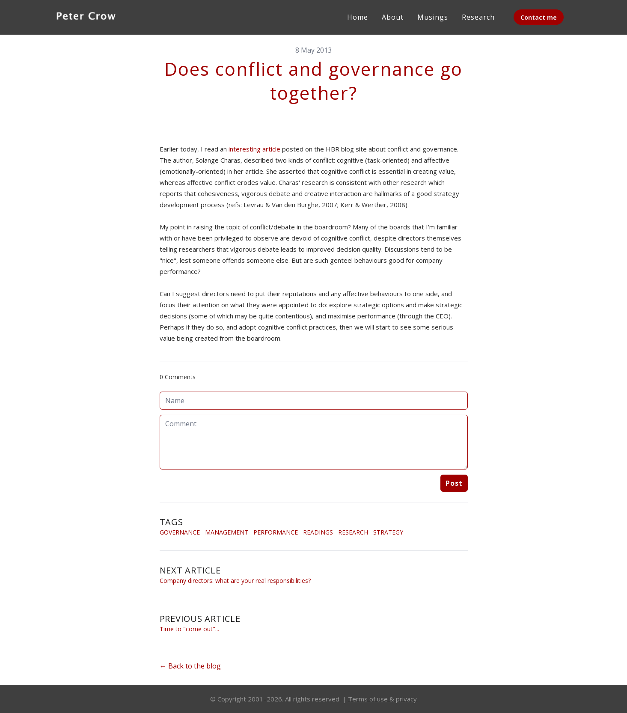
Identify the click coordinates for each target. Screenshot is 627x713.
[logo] (86, 17)
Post (454, 483)
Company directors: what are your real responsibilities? (235, 580)
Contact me (538, 17)
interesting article (254, 149)
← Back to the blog (190, 666)
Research (353, 532)
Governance (180, 532)
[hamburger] (132, 15)
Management (226, 532)
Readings (318, 532)
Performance (275, 532)
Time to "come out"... (189, 629)
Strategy (388, 532)
